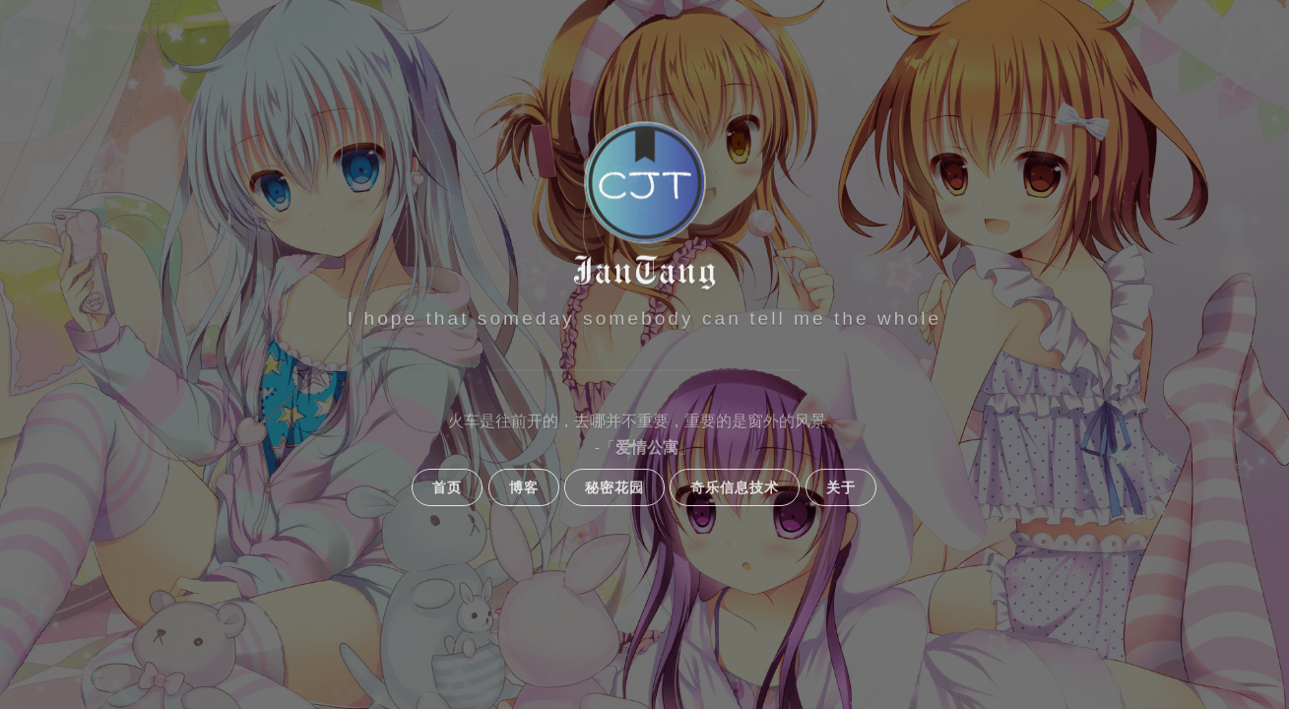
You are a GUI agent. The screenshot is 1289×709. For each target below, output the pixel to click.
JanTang (645, 271)
